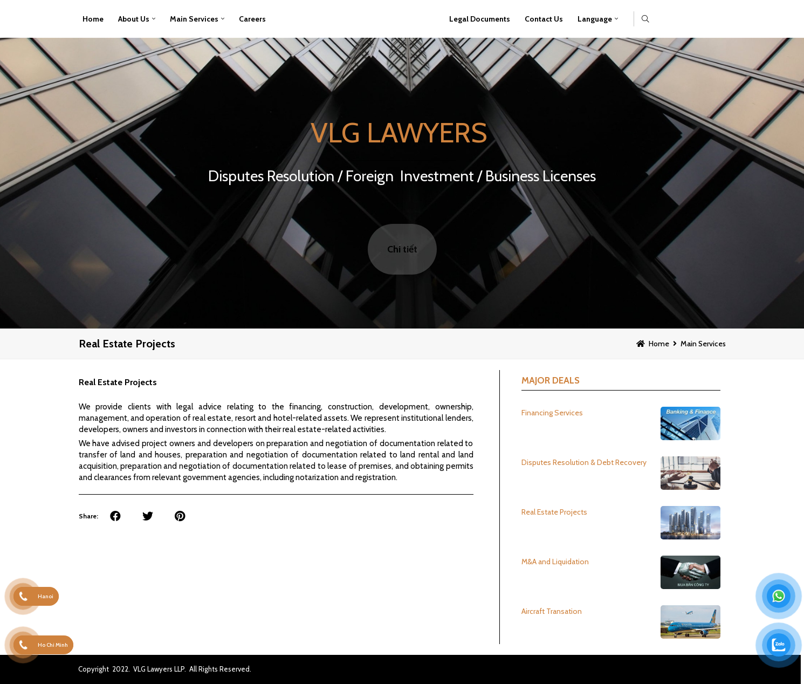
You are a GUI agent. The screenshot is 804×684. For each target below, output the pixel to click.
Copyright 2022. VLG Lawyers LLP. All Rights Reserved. (164, 669)
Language (595, 19)
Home (93, 19)
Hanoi (45, 596)
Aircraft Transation (551, 611)
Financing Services (552, 413)
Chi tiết (402, 249)
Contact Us (544, 19)
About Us (133, 19)
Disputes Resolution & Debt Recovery (584, 462)
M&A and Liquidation (555, 561)
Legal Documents (479, 19)
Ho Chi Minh (53, 644)
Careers (252, 19)
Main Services (194, 19)
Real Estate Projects (127, 343)
